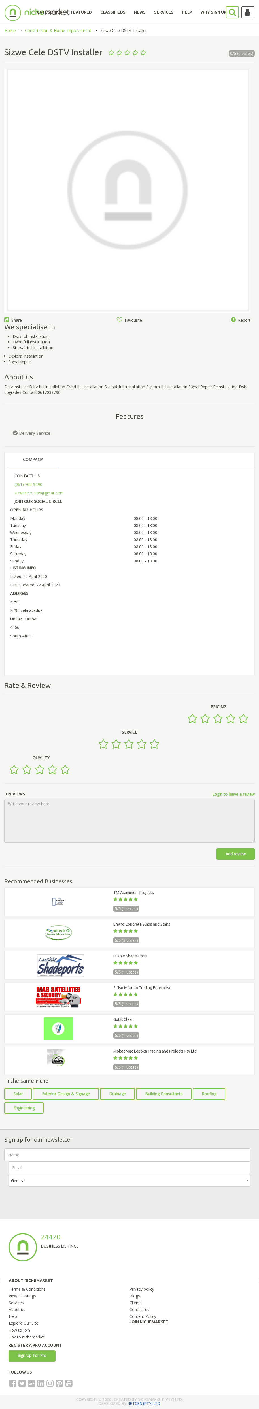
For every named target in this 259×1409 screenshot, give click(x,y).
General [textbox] (18, 1180)
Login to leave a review (233, 794)
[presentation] (52, 1198)
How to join (19, 1330)
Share (13, 320)
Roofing (209, 1093)
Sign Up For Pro (32, 1355)
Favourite (129, 320)
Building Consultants (163, 1093)
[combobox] (129, 1180)
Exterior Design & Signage (66, 1093)
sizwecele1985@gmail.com (39, 493)
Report (240, 320)
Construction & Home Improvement (58, 30)
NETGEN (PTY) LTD (144, 1403)
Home (10, 30)
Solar (18, 1093)
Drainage (117, 1093)
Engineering (24, 1108)
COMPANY (33, 459)
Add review (236, 854)
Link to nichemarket (27, 1337)
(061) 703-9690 (28, 484)
